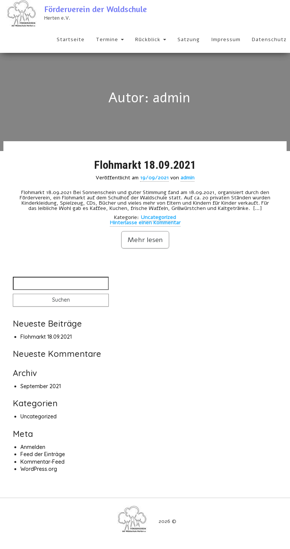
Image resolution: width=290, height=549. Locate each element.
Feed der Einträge (42, 454)
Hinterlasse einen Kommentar (145, 222)
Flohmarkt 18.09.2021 (145, 164)
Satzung (188, 39)
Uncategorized (158, 217)
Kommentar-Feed (42, 461)
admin (187, 177)
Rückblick (150, 39)
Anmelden (32, 447)
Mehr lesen (145, 239)
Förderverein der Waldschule (95, 9)
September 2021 (40, 386)
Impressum (226, 39)
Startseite (71, 39)
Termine (110, 39)
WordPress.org (38, 469)
